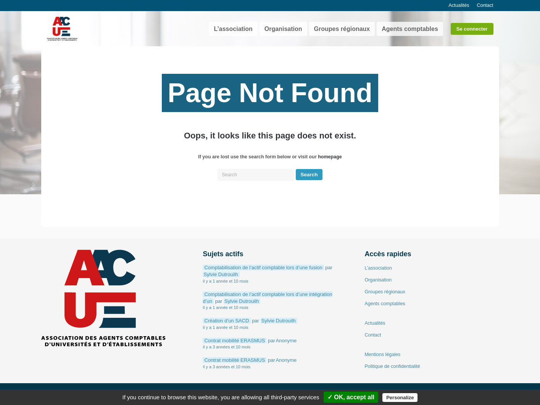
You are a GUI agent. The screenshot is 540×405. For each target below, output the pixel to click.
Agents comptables (410, 29)
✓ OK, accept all (350, 397)
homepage (330, 156)
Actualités (458, 5)
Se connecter (472, 29)
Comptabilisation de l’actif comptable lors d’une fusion (263, 267)
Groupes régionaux (342, 29)
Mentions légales (382, 354)
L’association (233, 29)
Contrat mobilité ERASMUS (234, 340)
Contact (485, 5)
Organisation (283, 29)
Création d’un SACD (226, 321)
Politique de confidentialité (392, 366)
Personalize (400, 397)
